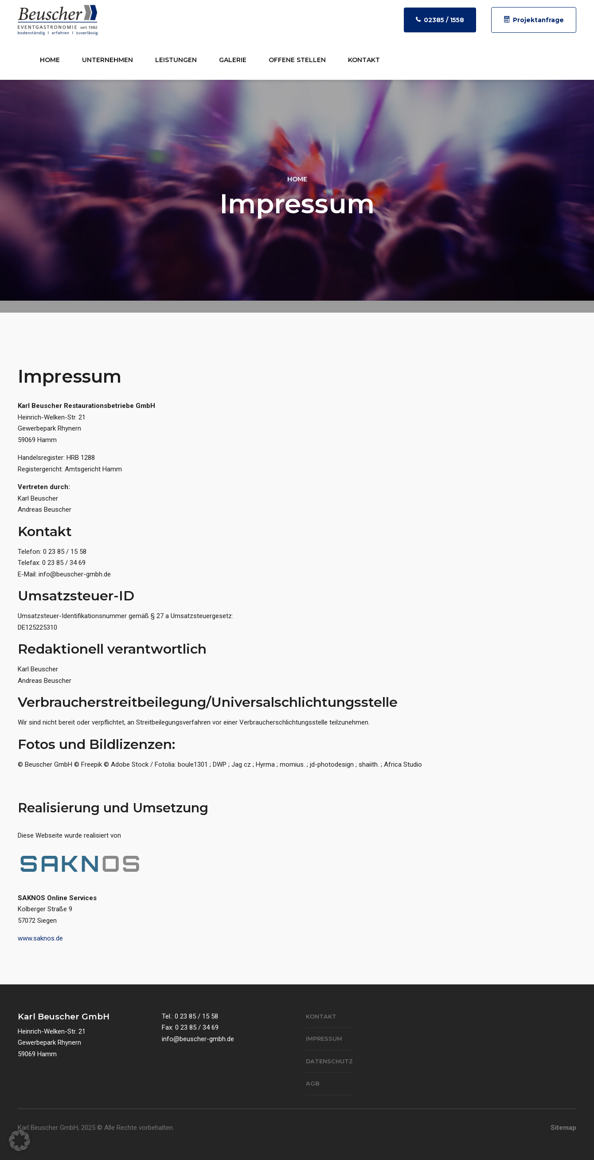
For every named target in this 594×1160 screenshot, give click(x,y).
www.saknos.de (40, 938)
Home (50, 60)
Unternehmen (107, 60)
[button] (19, 1140)
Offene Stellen (297, 60)
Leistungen (176, 60)
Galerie (232, 60)
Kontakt (364, 60)
